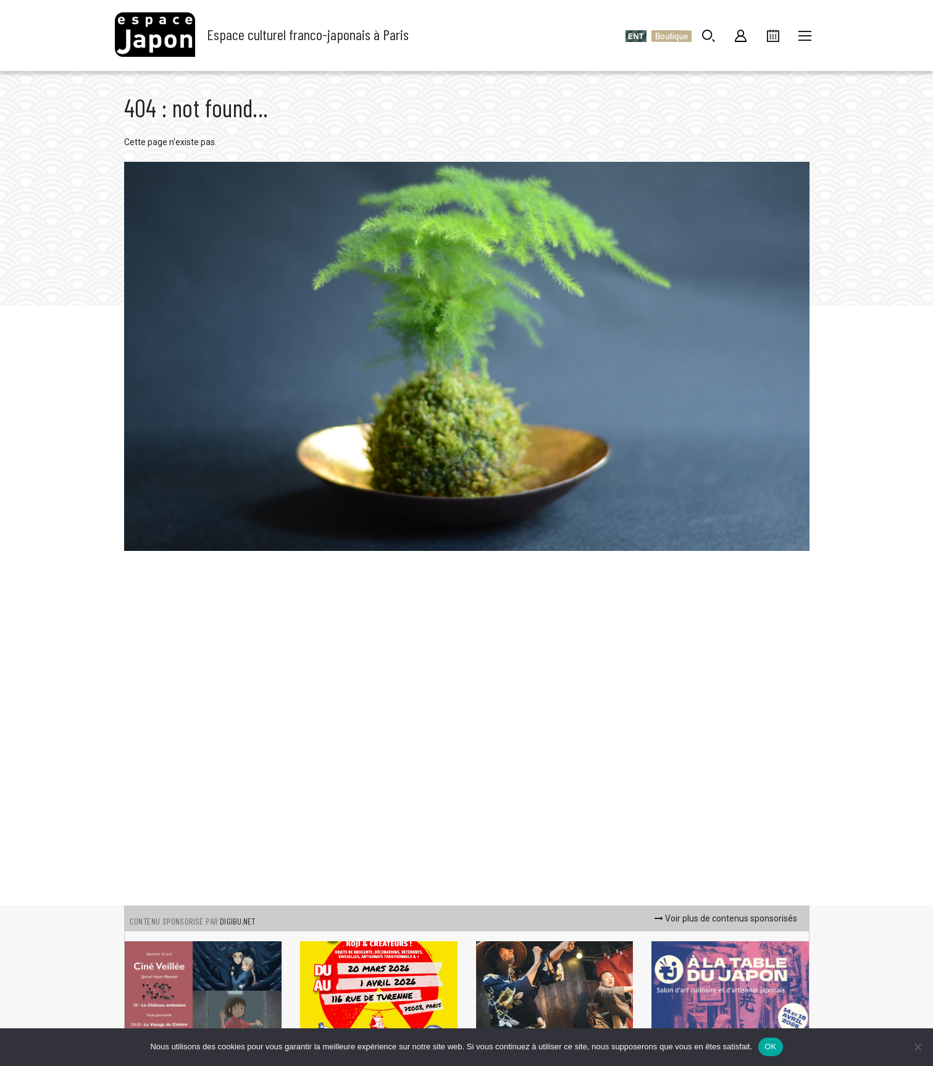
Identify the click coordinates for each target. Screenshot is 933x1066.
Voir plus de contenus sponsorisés (726, 918)
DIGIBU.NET (238, 921)
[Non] (917, 1047)
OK (770, 1046)
